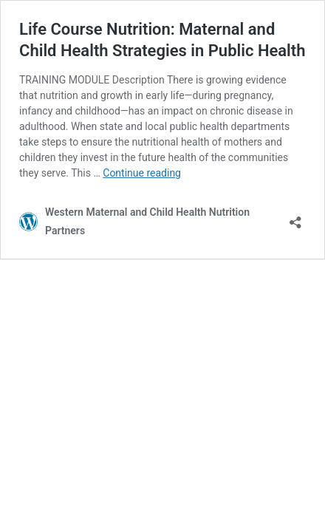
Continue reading (142, 173)
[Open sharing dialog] (295, 217)
